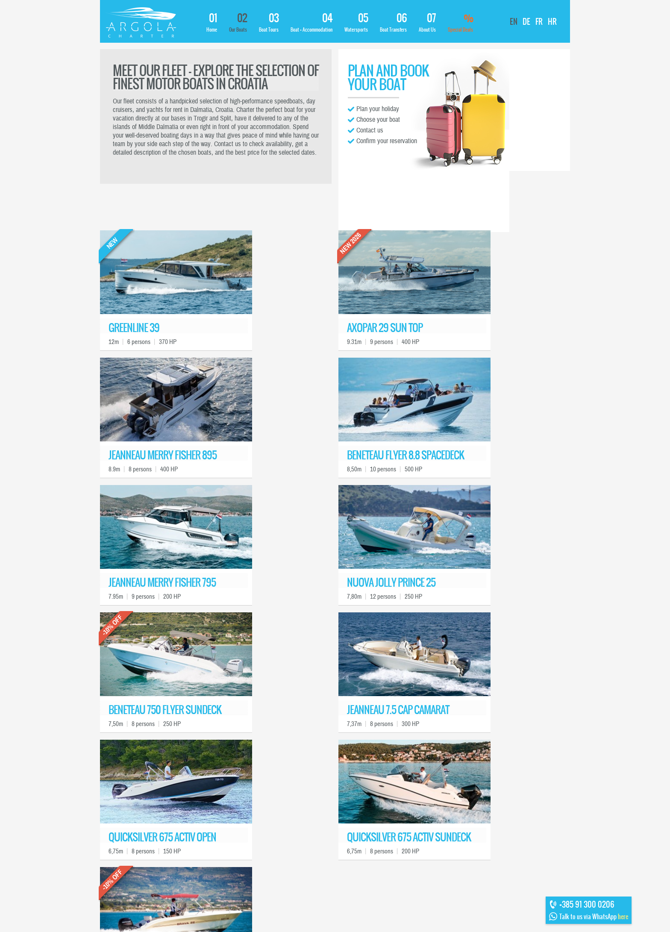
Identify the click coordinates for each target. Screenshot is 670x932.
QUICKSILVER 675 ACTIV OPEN (162, 837)
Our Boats (238, 22)
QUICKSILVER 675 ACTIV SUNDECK (409, 837)
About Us (427, 22)
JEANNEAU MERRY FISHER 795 (162, 582)
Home (211, 22)
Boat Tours (269, 22)
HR (552, 21)
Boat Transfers (393, 22)
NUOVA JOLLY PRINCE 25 (391, 582)
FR (539, 21)
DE (526, 21)
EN (513, 21)
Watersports (356, 22)
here (623, 916)
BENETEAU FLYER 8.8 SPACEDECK (405, 455)
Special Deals (460, 22)
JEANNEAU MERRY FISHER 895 (163, 455)
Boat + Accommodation (311, 22)
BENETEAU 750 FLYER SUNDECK (165, 710)
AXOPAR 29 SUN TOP (385, 328)
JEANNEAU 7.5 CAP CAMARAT (398, 710)
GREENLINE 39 (134, 328)
